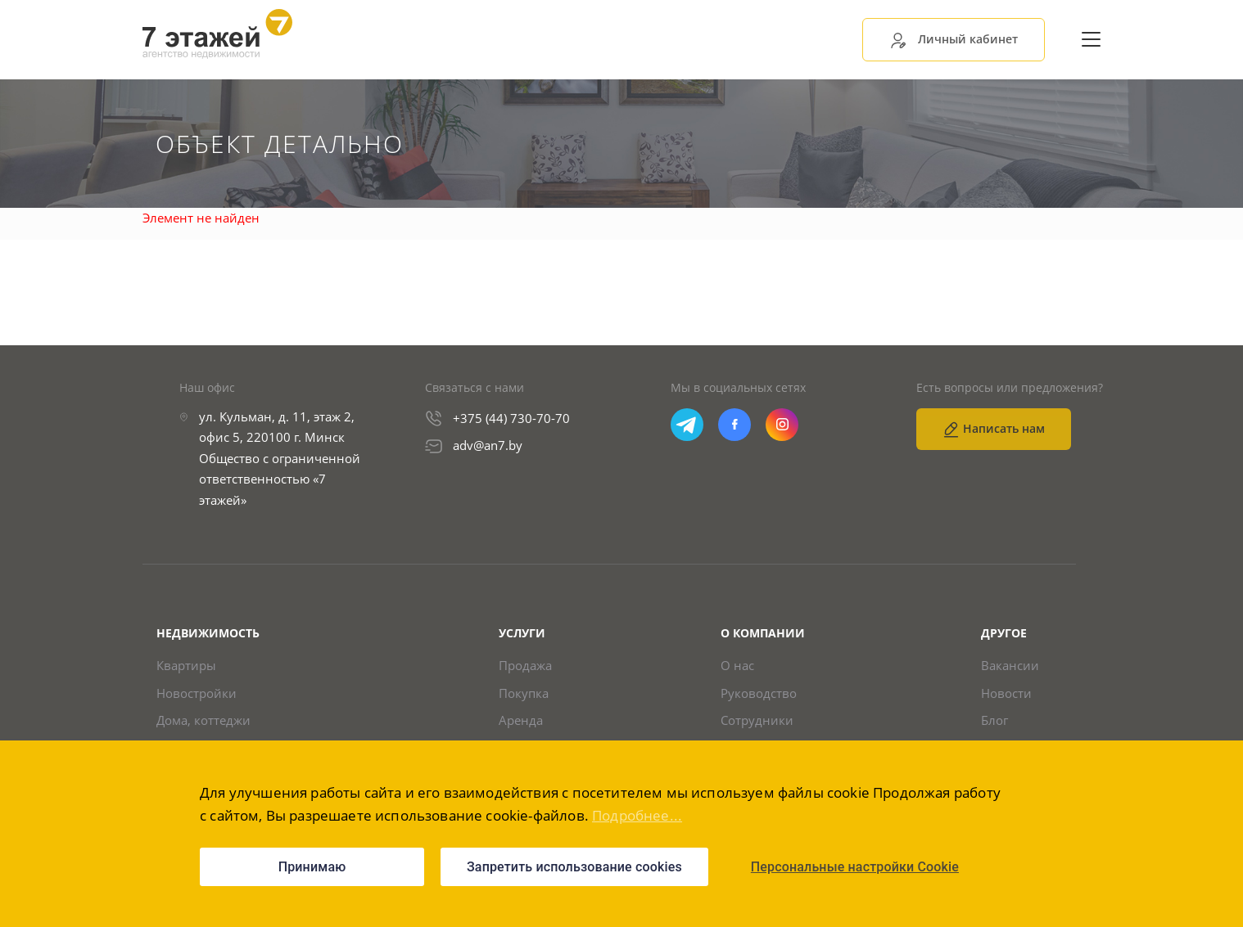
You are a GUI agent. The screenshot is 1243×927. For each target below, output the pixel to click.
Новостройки (196, 693)
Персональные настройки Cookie (855, 867)
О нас (737, 665)
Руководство (759, 693)
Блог (994, 720)
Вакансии (1010, 665)
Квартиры (186, 665)
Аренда (521, 720)
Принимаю (312, 867)
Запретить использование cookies (574, 867)
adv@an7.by (487, 445)
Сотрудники (757, 720)
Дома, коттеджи (203, 720)
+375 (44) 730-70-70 (511, 418)
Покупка (524, 693)
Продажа (525, 665)
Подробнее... (637, 815)
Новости (1006, 693)
